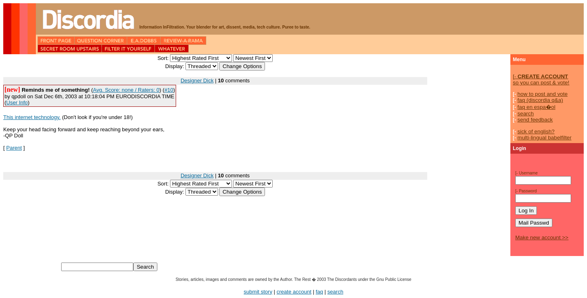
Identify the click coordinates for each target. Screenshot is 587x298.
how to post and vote (542, 94)
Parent (14, 148)
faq (319, 292)
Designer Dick (197, 80)
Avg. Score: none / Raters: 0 (126, 90)
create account (294, 292)
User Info (17, 102)
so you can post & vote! (541, 79)
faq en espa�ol (536, 107)
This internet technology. (32, 117)
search (525, 113)
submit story (258, 292)
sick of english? (535, 131)
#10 (168, 90)
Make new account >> (541, 237)
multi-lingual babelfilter (544, 138)
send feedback (535, 120)
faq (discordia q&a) (540, 100)
